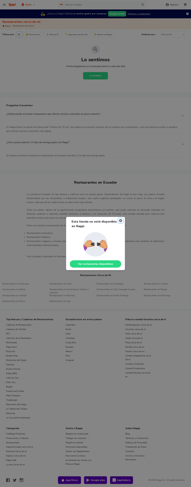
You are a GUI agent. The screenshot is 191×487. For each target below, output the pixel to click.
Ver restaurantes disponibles (95, 264)
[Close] (120, 220)
